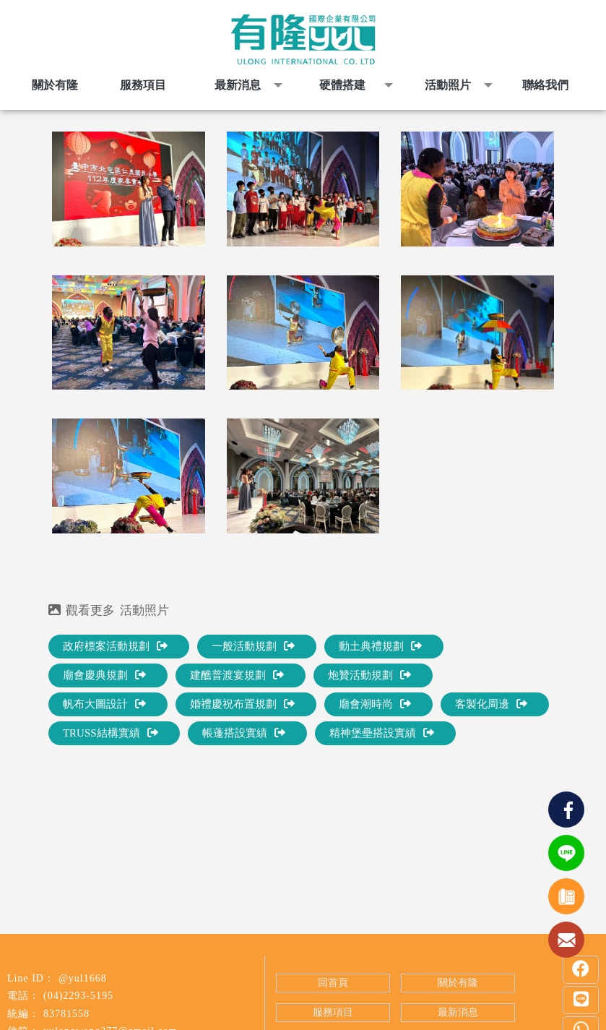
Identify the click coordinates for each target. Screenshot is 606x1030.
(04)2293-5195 (78, 995)
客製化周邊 (491, 704)
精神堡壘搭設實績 (381, 733)
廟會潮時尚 (375, 704)
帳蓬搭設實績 (243, 733)
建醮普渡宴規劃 (237, 675)
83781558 (66, 1013)
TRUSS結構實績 (110, 733)
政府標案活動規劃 (115, 646)
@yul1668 (83, 978)
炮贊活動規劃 (369, 675)
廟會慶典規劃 (104, 675)
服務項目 (333, 1012)
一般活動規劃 (253, 646)
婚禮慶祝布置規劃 (242, 704)
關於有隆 (458, 982)
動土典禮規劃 (380, 646)
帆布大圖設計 (104, 704)
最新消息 (458, 1012)
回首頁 (333, 982)
